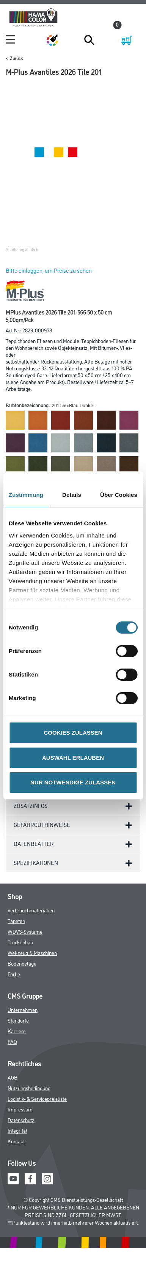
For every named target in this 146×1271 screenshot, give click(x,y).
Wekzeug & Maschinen (32, 952)
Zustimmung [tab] (26, 495)
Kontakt (16, 1141)
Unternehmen (23, 1009)
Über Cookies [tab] (118, 495)
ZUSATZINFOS (30, 805)
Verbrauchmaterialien (31, 910)
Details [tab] (71, 495)
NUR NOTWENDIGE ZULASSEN (73, 782)
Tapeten (16, 920)
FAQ (12, 1041)
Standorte (18, 1020)
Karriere (17, 1030)
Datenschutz (21, 1119)
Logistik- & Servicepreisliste (37, 1098)
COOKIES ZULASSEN (73, 732)
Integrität (17, 1130)
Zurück (16, 58)
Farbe (14, 973)
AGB (12, 1077)
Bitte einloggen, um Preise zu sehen (49, 270)
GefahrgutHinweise (42, 824)
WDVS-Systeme (25, 931)
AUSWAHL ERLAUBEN (73, 757)
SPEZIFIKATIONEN (36, 862)
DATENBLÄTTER (34, 843)
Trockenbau (20, 941)
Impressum (20, 1109)
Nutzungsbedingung (29, 1087)
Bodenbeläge (22, 963)
